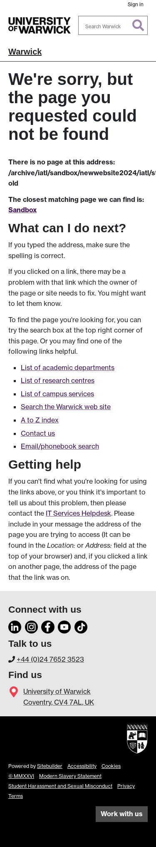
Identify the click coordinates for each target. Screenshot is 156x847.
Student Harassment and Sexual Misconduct (60, 786)
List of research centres (57, 380)
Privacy (126, 786)
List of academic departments (67, 367)
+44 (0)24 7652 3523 (50, 659)
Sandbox (22, 210)
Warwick (25, 51)
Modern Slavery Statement (70, 776)
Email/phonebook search (60, 446)
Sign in (136, 4)
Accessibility (82, 766)
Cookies (111, 766)
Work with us (122, 814)
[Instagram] (31, 626)
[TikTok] (81, 626)
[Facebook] (47, 626)
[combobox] (113, 25)
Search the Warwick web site (66, 406)
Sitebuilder (49, 766)
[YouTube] (64, 626)
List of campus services (57, 394)
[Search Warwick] (113, 25)
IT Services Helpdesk (78, 513)
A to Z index (40, 420)
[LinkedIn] (15, 626)
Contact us (38, 433)
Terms (15, 796)
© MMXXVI (21, 776)
